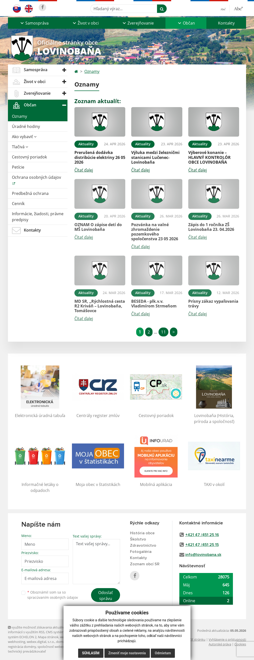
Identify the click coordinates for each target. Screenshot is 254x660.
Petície (18, 167)
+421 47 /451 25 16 (202, 535)
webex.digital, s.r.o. (41, 641)
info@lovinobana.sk (203, 555)
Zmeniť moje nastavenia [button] (127, 653)
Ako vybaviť (24, 136)
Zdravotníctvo (143, 545)
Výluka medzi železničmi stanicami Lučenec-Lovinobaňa (155, 157)
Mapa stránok (48, 637)
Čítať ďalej (83, 170)
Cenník (18, 203)
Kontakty (226, 23)
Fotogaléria (141, 552)
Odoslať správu (105, 595)
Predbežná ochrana (30, 193)
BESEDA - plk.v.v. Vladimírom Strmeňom (154, 304)
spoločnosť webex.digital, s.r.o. (59, 646)
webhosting (16, 641)
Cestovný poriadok (29, 157)
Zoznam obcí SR (144, 564)
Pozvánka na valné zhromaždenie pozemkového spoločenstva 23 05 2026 (154, 232)
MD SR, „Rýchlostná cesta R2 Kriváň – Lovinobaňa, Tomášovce (99, 306)
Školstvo (138, 539)
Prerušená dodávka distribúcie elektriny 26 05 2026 (99, 157)
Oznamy (19, 116)
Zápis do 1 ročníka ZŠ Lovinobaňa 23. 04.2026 (211, 227)
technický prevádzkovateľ (27, 651)
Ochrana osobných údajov (36, 177)
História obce (142, 533)
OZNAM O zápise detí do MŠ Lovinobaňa (98, 227)
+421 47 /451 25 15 (202, 545)
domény (62, 641)
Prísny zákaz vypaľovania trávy (213, 304)
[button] (34, 23)
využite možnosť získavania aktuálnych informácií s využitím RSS (38, 629)
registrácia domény (22, 646)
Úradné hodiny (26, 126)
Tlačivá (20, 147)
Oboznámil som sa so (52, 595)
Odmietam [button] (163, 653)
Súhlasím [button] (90, 653)
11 (163, 332)
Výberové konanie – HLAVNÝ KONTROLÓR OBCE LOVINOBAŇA (209, 157)
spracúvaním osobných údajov (52, 597)
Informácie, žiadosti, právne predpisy (38, 216)
